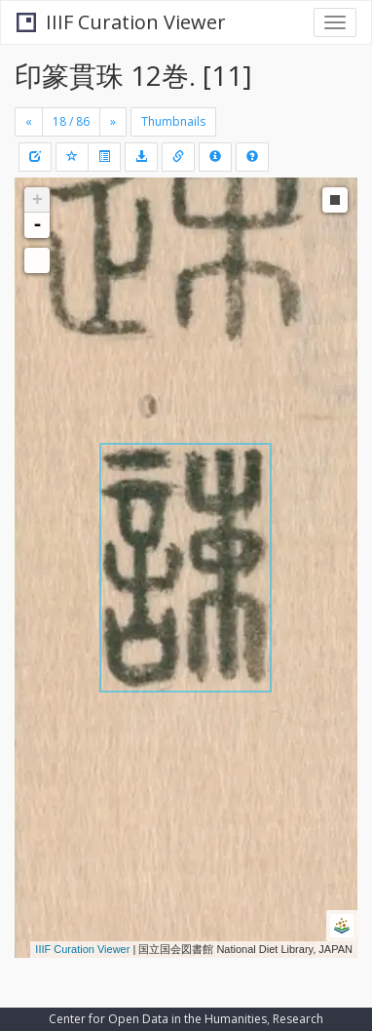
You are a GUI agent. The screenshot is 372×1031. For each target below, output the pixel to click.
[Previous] (29, 122)
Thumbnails (173, 121)
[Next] (113, 122)
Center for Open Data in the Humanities (158, 1019)
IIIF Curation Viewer (121, 22)
